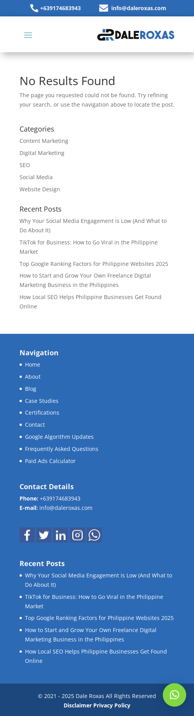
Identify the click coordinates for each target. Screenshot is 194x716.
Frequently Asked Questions (61, 448)
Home (32, 364)
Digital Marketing (42, 153)
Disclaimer (78, 705)
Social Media (36, 177)
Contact (35, 424)
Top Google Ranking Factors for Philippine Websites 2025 (94, 263)
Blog (30, 388)
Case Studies (42, 400)
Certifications (42, 412)
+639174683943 (60, 8)
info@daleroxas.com (138, 8)
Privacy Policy (111, 705)
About (33, 376)
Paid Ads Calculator (50, 461)
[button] (174, 695)
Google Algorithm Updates (59, 436)
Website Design (40, 189)
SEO (25, 165)
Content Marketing (44, 140)
